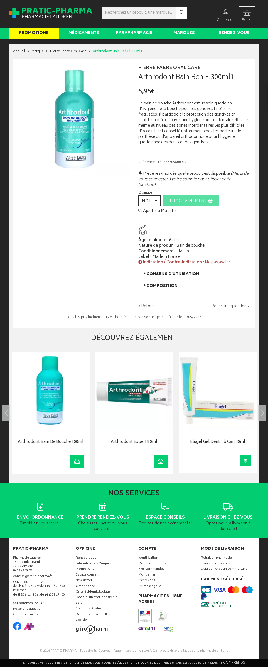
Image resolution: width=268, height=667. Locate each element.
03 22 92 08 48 (22, 571)
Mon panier (146, 575)
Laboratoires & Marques (94, 563)
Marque (38, 51)
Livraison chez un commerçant (224, 569)
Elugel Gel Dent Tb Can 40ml (217, 442)
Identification (148, 558)
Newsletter (84, 580)
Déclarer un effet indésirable (96, 597)
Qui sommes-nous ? (28, 603)
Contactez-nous (25, 615)
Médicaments (83, 32)
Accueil (19, 51)
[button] (149, 200)
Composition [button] (160, 286)
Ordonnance (85, 586)
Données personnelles (93, 615)
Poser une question (28, 609)
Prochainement (191, 201)
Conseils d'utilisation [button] (171, 274)
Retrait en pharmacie (216, 558)
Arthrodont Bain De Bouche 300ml (50, 442)
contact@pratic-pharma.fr (32, 577)
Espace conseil (87, 575)
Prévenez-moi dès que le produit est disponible (184, 173)
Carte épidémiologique (93, 592)
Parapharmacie (134, 32)
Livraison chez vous (215, 563)
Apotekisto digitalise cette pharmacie (194, 651)
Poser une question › (230, 306)
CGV (79, 603)
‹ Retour (146, 306)
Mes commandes (151, 569)
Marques (184, 32)
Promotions (34, 32)
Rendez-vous (234, 32)
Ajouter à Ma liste (157, 211)
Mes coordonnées (152, 563)
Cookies (82, 620)
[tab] (194, 274)
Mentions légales (89, 609)
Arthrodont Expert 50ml (134, 442)
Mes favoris (146, 580)
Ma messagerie (149, 586)
